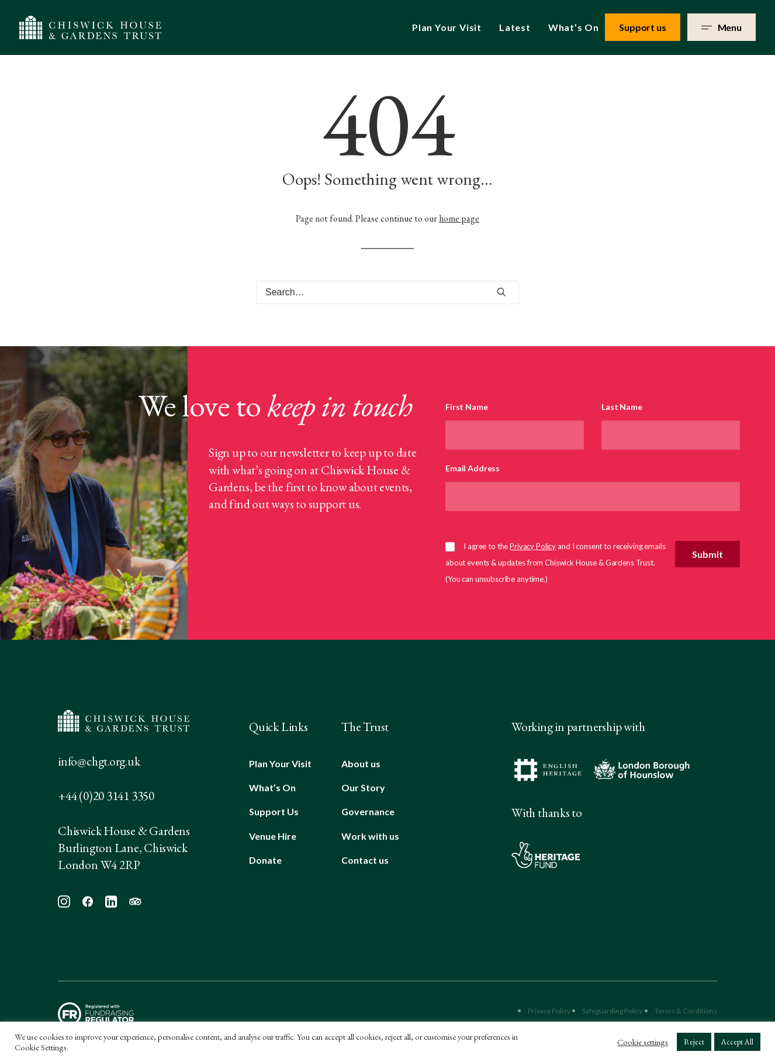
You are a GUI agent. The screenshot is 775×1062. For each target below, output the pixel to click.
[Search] (387, 292)
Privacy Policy (533, 546)
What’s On (573, 27)
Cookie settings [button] (642, 1042)
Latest (515, 27)
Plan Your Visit (447, 27)
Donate (265, 860)
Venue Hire (272, 836)
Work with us (370, 836)
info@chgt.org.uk (99, 761)
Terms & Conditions (686, 1010)
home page (459, 218)
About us (360, 763)
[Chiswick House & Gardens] (90, 27)
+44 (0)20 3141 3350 (106, 796)
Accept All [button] (737, 1042)
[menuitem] (451, 27)
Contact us (365, 860)
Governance (368, 811)
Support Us (274, 811)
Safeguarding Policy (612, 1010)
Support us (642, 27)
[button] (501, 292)
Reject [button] (694, 1042)
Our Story (363, 787)
